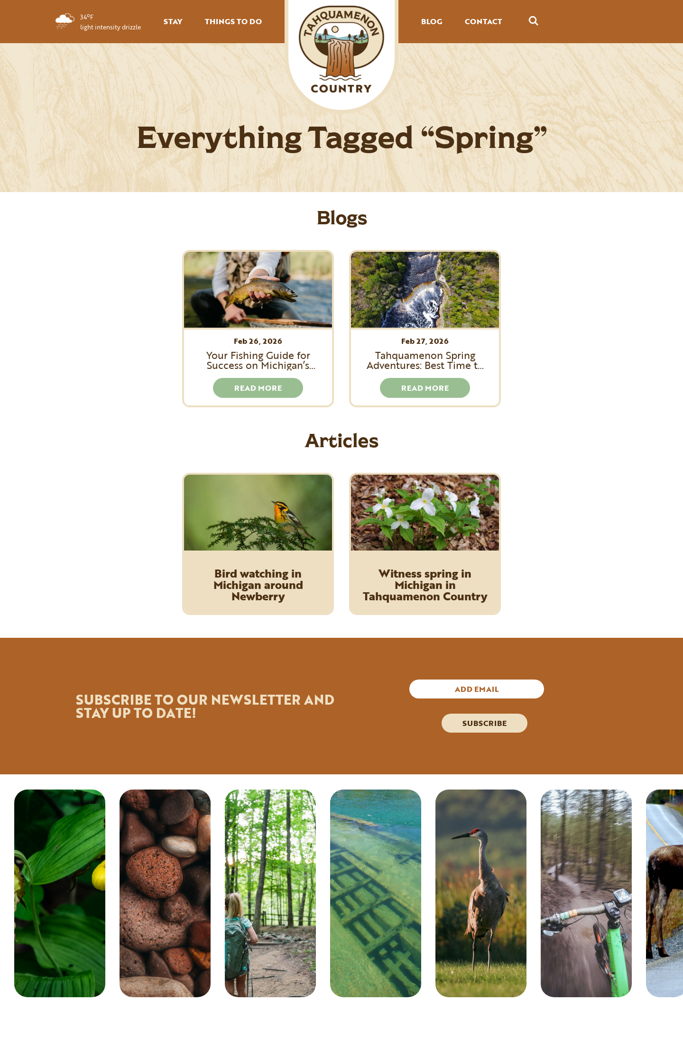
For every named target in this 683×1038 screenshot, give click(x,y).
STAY (173, 21)
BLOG (431, 21)
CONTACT (483, 21)
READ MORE (258, 388)
